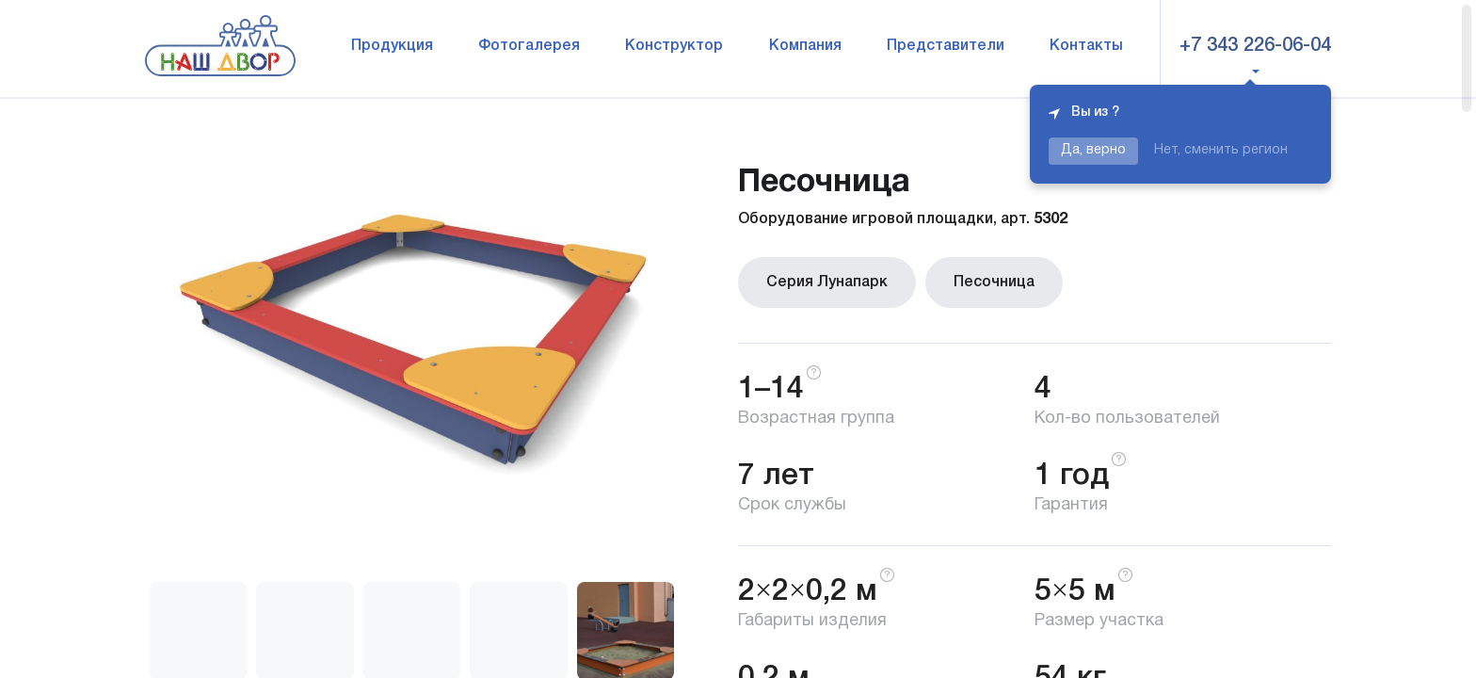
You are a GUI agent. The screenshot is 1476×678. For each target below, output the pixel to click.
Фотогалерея (529, 46)
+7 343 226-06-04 (1255, 46)
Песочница (994, 282)
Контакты (1086, 46)
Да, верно (1093, 150)
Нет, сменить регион (1221, 150)
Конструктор (674, 46)
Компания (805, 46)
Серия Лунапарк (827, 282)
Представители (945, 46)
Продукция (392, 46)
